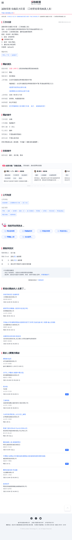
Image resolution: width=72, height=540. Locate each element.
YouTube (40, 518)
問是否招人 (64, 231)
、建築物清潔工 (40, 106)
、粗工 (32, 106)
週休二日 (22, 211)
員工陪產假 (30, 211)
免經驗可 (14, 55)
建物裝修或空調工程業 (23, 16)
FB (36, 518)
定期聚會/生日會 (15, 202)
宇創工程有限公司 (34, 16)
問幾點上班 (11, 237)
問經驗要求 (28, 231)
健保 (9, 211)
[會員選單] (69, 3)
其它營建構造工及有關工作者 (19, 106)
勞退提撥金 (60, 211)
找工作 (14, 16)
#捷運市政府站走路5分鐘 (17, 87)
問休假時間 (11, 231)
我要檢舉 (41, 280)
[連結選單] (3, 3)
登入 (15, 256)
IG (31, 518)
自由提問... (28, 237)
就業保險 (13, 214)
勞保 (3, 211)
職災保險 (5, 214)
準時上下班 (5, 55)
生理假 (45, 211)
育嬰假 (38, 211)
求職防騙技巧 (45, 274)
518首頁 (9, 16)
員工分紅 (25, 202)
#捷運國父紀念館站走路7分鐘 (19, 91)
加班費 (15, 211)
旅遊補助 (5, 202)
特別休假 (52, 211)
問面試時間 (46, 231)
